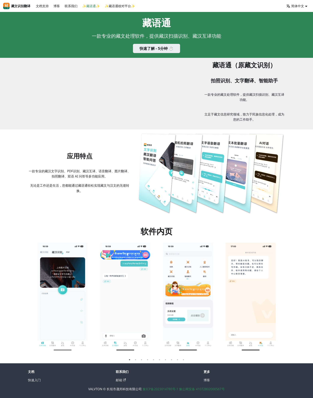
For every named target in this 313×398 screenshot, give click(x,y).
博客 (56, 6)
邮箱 (121, 380)
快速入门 (34, 380)
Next (285, 300)
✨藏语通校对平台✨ (120, 6)
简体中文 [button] (295, 6)
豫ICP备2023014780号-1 (161, 389)
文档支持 (42, 6)
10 (183, 360)
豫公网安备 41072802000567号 (202, 389)
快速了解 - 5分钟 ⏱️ (156, 48)
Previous (28, 300)
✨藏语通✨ (91, 6)
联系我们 (71, 6)
